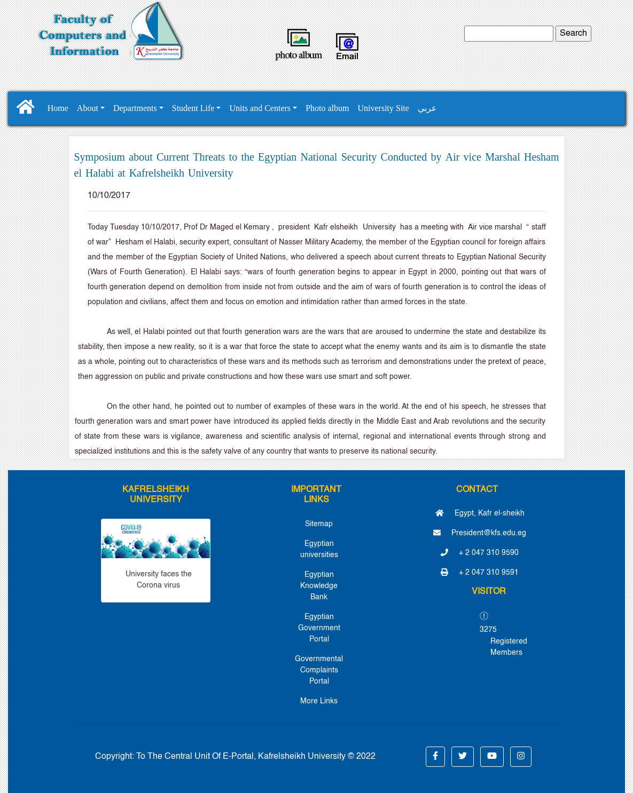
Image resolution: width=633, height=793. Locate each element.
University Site (383, 108)
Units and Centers (260, 108)
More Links (319, 701)
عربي (427, 108)
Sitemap (319, 524)
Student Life (193, 108)
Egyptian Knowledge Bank (319, 586)
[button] (435, 757)
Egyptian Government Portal (319, 628)
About (87, 108)
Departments (135, 108)
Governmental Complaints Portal (319, 670)
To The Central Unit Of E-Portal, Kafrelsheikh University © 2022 (256, 756)
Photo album (327, 108)
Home (58, 108)
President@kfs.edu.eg (479, 533)
